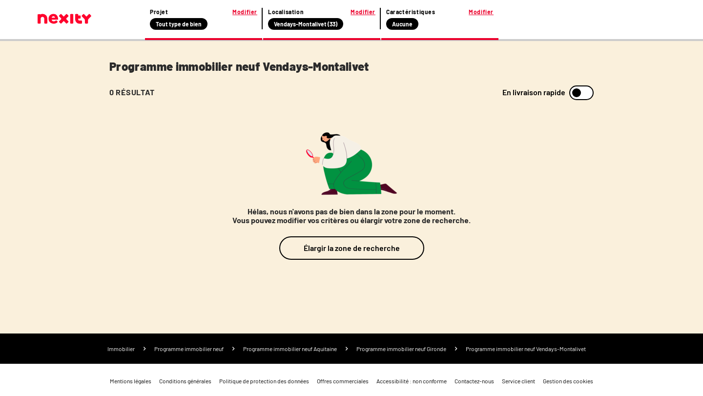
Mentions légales (130, 380)
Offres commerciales (343, 380)
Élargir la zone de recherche (352, 247)
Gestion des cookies (568, 380)
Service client (518, 380)
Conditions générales (185, 380)
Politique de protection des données (264, 380)
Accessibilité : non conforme (411, 380)
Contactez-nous (474, 380)
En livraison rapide (533, 92)
